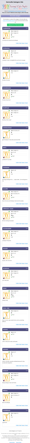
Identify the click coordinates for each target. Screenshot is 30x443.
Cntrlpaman (6, 167)
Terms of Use (12, 442)
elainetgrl (5, 349)
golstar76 (5, 370)
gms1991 (5, 189)
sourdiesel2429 (7, 228)
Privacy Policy (18, 442)
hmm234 (5, 248)
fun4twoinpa (6, 48)
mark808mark (6, 410)
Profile (17, 43)
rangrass (5, 329)
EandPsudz (6, 108)
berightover (6, 268)
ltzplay (4, 288)
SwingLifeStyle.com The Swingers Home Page (17, 11)
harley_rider (6, 308)
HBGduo (5, 390)
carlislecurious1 (7, 127)
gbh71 (4, 147)
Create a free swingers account (9, 20)
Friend (26, 43)
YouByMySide (6, 28)
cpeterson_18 (6, 68)
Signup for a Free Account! (15, 24)
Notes (23, 43)
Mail (20, 43)
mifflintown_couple (8, 208)
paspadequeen (7, 88)
